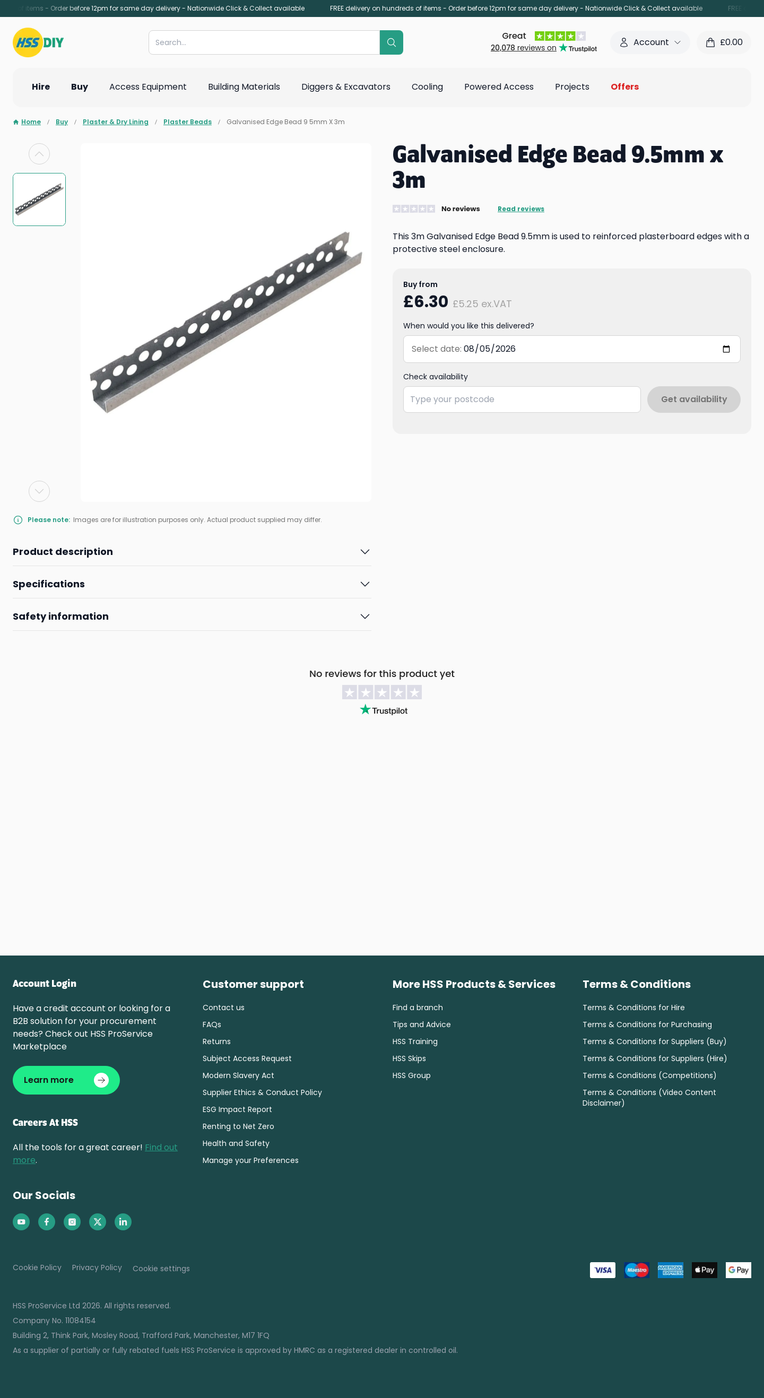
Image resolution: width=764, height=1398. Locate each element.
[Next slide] (39, 491)
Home (27, 122)
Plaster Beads (187, 122)
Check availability (435, 376)
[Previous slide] (39, 153)
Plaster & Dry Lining (116, 122)
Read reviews (521, 209)
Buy (62, 122)
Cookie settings (161, 1268)
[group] (39, 199)
